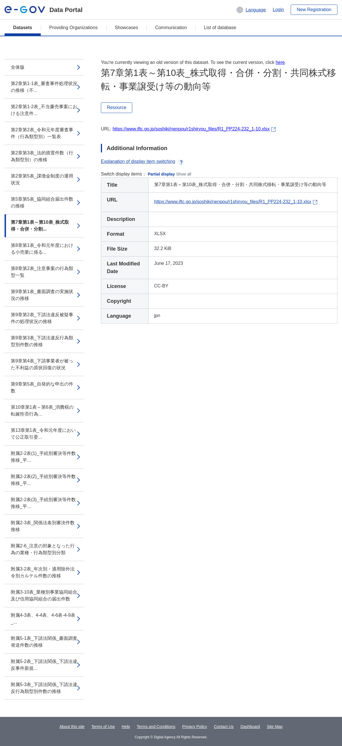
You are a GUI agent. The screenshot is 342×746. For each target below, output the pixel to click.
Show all (183, 174)
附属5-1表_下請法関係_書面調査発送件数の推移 (44, 642)
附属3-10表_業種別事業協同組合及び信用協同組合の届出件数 (44, 595)
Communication (171, 27)
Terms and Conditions (156, 726)
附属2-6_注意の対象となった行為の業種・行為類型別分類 (43, 549)
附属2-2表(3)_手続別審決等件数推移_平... (43, 503)
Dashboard (250, 726)
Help (126, 726)
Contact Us (223, 726)
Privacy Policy (194, 726)
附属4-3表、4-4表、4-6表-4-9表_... (43, 618)
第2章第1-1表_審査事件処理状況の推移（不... (44, 87)
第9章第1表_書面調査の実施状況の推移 (42, 295)
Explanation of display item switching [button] (142, 161)
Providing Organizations (73, 27)
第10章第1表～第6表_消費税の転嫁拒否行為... (42, 410)
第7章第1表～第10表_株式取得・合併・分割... (40, 225)
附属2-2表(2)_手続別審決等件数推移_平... (43, 480)
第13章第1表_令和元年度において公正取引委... (43, 433)
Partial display (161, 174)
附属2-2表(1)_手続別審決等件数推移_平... (43, 457)
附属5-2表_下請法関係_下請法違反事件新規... (44, 665)
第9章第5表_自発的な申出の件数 (42, 387)
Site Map (274, 726)
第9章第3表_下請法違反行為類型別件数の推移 (42, 341)
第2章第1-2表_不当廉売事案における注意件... (44, 110)
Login (278, 9)
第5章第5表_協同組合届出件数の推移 (42, 202)
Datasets (22, 27)
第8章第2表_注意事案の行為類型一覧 (42, 272)
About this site (72, 726)
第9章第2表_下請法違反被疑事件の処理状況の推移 (42, 318)
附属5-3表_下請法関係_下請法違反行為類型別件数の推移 (44, 688)
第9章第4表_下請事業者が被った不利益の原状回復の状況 (42, 364)
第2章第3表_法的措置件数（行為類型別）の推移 (42, 156)
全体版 (18, 67)
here (280, 62)
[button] (251, 9)
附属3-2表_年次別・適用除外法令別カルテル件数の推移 (43, 572)
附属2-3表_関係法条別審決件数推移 (43, 526)
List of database (220, 27)
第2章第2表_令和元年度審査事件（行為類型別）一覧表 (42, 133)
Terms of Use (103, 726)
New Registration (314, 9)
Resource (116, 107)
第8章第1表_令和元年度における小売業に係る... (42, 249)
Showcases (126, 27)
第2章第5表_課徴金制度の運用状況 (42, 179)
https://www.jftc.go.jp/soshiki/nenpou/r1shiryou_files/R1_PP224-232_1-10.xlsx (191, 128)
